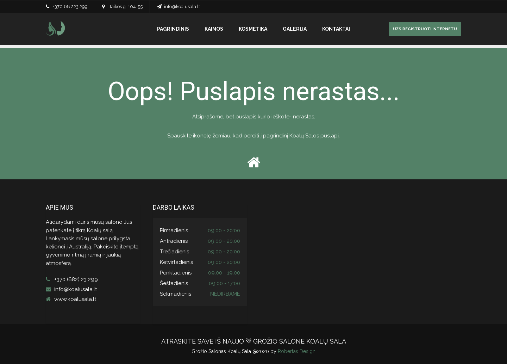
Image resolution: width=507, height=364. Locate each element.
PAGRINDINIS (173, 29)
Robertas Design (296, 351)
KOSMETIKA (253, 29)
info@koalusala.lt (182, 6)
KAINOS (214, 29)
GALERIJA (295, 29)
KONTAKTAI (336, 29)
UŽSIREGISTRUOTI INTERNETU (425, 29)
